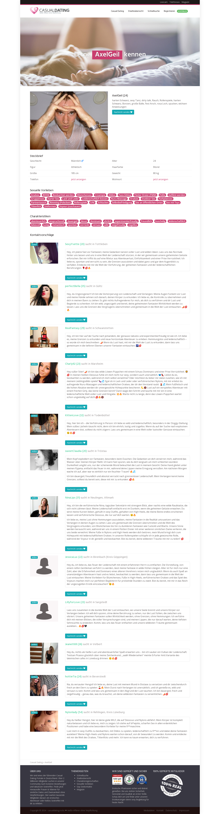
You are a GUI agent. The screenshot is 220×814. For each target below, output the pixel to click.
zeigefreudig (118, 224)
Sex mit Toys (173, 202)
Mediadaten (149, 810)
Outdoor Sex (148, 198)
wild (106, 224)
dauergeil (72, 221)
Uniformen (50, 206)
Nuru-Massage (119, 198)
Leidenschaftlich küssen (95, 198)
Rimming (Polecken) (60, 202)
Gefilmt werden (177, 195)
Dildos (112, 195)
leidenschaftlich (177, 221)
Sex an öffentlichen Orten (149, 202)
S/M (92, 202)
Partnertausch (38, 202)
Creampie (100, 195)
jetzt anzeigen (78, 179)
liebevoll (35, 224)
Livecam (164, 2)
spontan (72, 224)
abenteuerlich (38, 221)
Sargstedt (101, 602)
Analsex (35, 195)
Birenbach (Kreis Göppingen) (110, 557)
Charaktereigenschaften (87, 781)
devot (84, 221)
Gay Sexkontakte (84, 786)
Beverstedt (99, 676)
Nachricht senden (123, 112)
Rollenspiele (80, 202)
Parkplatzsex (165, 198)
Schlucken (103, 202)
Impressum (184, 810)
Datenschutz (171, 810)
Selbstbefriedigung (122, 202)
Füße (162, 195)
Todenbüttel (102, 415)
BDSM (46, 195)
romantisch (58, 224)
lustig (46, 224)
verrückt (84, 224)
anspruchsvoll (56, 221)
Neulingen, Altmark (102, 497)
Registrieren (176, 11)
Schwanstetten (104, 328)
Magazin (185, 2)
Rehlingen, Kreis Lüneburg (109, 712)
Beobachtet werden (63, 195)
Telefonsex (174, 2)
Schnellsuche (154, 11)
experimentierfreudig (126, 221)
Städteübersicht (136, 11)
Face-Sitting (125, 195)
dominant (95, 221)
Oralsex (134, 198)
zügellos (132, 224)
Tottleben (101, 244)
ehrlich (107, 221)
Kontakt (160, 810)
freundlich (146, 221)
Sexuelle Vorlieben (85, 784)
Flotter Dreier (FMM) (145, 195)
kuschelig (160, 221)
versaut (97, 224)
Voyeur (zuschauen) (70, 206)
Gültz (99, 286)
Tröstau (102, 451)
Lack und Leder (70, 198)
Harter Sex (53, 198)
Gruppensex (37, 198)
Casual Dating (117, 11)
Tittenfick (36, 206)
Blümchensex (84, 195)
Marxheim (97, 364)
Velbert (97, 644)
